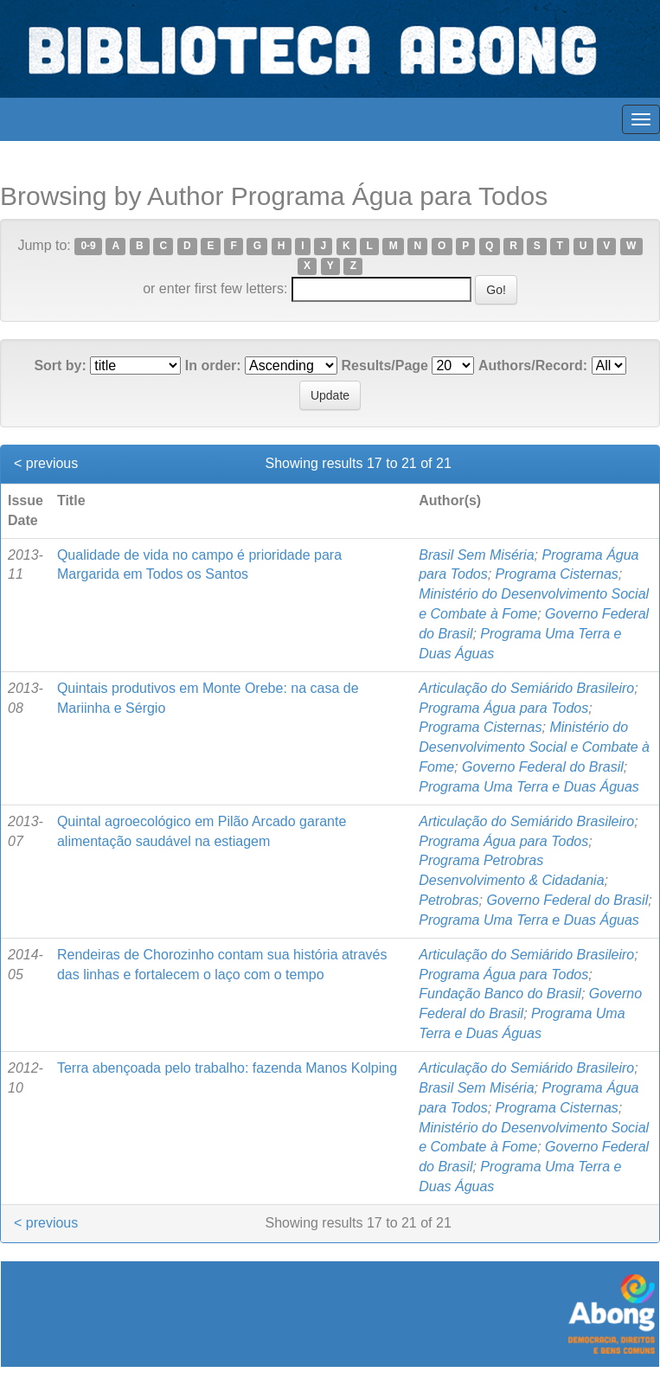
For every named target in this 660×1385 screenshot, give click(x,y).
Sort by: (60, 365)
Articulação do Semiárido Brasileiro (526, 688)
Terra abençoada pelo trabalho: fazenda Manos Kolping (227, 1068)
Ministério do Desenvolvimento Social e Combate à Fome (534, 747)
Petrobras (448, 900)
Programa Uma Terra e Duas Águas (529, 786)
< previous (46, 463)
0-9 (87, 246)
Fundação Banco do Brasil (500, 993)
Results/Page (385, 365)
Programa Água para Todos (503, 708)
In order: (213, 365)
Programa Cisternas (557, 574)
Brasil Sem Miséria (476, 555)
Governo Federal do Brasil (543, 767)
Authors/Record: (532, 365)
